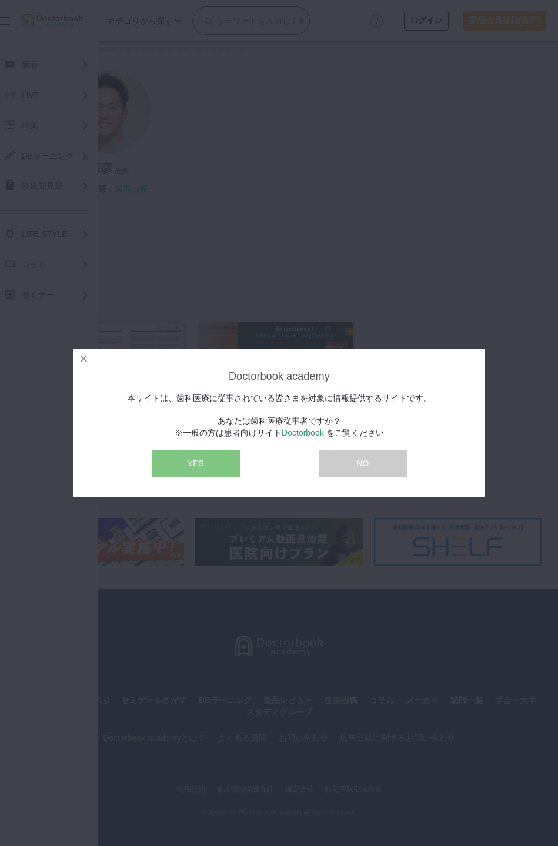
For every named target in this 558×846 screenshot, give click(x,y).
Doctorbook (303, 432)
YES (196, 463)
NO (362, 463)
